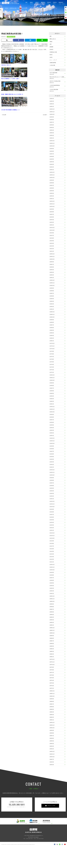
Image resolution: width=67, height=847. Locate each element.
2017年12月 (52, 343)
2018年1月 (52, 340)
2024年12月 (52, 140)
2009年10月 (52, 601)
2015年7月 (52, 419)
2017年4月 (52, 364)
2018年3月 (52, 335)
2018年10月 (52, 317)
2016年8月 (52, 385)
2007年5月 (52, 677)
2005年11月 (52, 725)
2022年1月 (52, 224)
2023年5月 (52, 190)
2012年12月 (52, 501)
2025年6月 (52, 124)
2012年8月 (52, 511)
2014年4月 (52, 459)
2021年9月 (52, 232)
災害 (50, 44)
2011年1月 (52, 561)
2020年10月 (52, 259)
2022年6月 (52, 217)
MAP (37, 837)
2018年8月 (52, 322)
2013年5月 (52, 488)
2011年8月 (52, 543)
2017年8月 (52, 353)
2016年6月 (52, 390)
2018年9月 (52, 319)
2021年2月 (52, 248)
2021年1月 (52, 251)
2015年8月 (52, 417)
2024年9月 (52, 148)
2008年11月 (52, 630)
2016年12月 (52, 375)
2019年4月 (52, 301)
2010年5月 (52, 582)
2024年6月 (52, 156)
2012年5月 (52, 519)
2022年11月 (52, 203)
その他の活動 (52, 65)
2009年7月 (52, 609)
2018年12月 (52, 311)
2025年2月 (52, 135)
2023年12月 (52, 172)
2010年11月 (52, 567)
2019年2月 (52, 306)
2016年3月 (52, 398)
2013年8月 (52, 480)
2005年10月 (52, 727)
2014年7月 (52, 451)
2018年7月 (52, 324)
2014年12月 (52, 438)
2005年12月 (52, 722)
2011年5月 (52, 551)
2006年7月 (52, 704)
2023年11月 (52, 174)
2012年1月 (52, 530)
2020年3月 (52, 272)
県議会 (51, 41)
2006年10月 (52, 696)
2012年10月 (52, 506)
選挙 (50, 36)
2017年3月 (52, 367)
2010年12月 (52, 564)
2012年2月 (52, 527)
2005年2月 (52, 748)
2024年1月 (52, 169)
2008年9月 (52, 635)
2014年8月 (52, 448)
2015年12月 (52, 406)
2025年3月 (52, 132)
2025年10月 (52, 114)
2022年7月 (52, 214)
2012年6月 (52, 517)
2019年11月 (52, 282)
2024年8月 (52, 151)
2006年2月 (52, 717)
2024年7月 (52, 153)
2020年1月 (52, 277)
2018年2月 (52, 338)
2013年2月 (52, 496)
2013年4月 (52, 490)
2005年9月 (52, 730)
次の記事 (45, 114)
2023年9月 (52, 180)
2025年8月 (52, 119)
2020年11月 (52, 256)
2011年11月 (52, 535)
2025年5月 (52, 127)
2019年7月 (52, 293)
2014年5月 (52, 456)
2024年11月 (52, 143)
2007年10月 (52, 664)
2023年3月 (52, 193)
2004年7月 (52, 759)
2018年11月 (52, 314)
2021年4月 (52, 243)
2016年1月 (52, 403)
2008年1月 (52, 656)
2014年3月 (52, 461)
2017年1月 (52, 372)
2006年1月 (52, 719)
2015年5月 (52, 425)
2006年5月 (52, 709)
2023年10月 (52, 177)
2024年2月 (52, 167)
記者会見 (51, 49)
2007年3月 (52, 683)
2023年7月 (52, 185)
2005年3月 (52, 746)
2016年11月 (52, 377)
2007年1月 (52, 688)
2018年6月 (52, 327)
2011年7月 (52, 546)
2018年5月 (52, 330)
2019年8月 (52, 290)
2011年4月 (52, 554)
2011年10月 (52, 538)
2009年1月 (52, 625)
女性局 (51, 57)
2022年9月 (52, 209)
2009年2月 (52, 622)
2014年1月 (52, 467)
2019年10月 (52, 285)
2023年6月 (52, 188)
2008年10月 (52, 633)
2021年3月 (52, 246)
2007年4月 (52, 680)
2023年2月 (52, 195)
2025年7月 (52, 122)
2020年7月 (52, 264)
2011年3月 (52, 556)
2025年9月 (52, 117)
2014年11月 (52, 440)
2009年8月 (52, 606)
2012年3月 (52, 525)
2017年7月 (52, 356)
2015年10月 (52, 411)
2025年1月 (52, 138)
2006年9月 (52, 698)
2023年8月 (52, 182)
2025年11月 (52, 111)
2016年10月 (52, 380)
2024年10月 (52, 145)
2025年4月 (52, 130)
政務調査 (51, 46)
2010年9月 (52, 572)
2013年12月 (52, 469)
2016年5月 (52, 393)
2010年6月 (52, 580)
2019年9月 (52, 288)
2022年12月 (52, 201)
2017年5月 (52, 361)
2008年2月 (52, 654)
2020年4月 (52, 269)
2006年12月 (52, 690)
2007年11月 (52, 661)
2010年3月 (52, 588)
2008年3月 (52, 651)
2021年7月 (52, 235)
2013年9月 (52, 477)
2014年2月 (52, 464)
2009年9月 (52, 604)
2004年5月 (52, 761)
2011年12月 (52, 532)
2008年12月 (52, 627)
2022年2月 (52, 222)
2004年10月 (52, 756)
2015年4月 (52, 427)
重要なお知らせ (53, 38)
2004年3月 (52, 764)
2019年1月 (52, 309)
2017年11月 (52, 346)
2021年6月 (52, 238)
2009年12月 (52, 596)
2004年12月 (52, 751)
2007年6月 (52, 675)
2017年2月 (52, 369)
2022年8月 (52, 211)
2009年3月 (52, 619)
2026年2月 (52, 103)
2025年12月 (52, 109)
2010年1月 (52, 593)
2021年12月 (52, 227)
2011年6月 (52, 548)
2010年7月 (52, 577)
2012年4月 (52, 522)
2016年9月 (52, 382)
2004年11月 (52, 754)
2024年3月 (52, 164)
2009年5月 (52, 614)
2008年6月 (52, 643)
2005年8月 (52, 733)
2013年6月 (52, 485)
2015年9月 (52, 414)
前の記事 (3, 114)
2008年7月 (52, 640)
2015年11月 (52, 409)
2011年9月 (52, 540)
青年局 (51, 54)
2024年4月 (52, 161)
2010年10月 (52, 569)
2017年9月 (52, 351)
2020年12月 (52, 253)
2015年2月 (52, 432)
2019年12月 (52, 280)
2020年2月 (52, 274)
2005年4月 (52, 743)
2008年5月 (52, 646)
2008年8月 (52, 638)
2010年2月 (52, 590)
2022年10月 (52, 206)
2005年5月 (52, 740)
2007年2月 (52, 685)
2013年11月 (52, 472)
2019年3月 (52, 303)
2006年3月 (52, 714)
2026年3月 (52, 101)
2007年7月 (52, 672)
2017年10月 (52, 348)
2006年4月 (52, 711)
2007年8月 (52, 669)
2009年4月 (52, 617)
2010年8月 (52, 575)
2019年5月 (52, 298)
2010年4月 (52, 585)
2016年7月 (52, 388)
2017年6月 (52, 359)
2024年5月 (52, 159)
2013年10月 (52, 475)
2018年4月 (52, 332)
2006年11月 (52, 693)
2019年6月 (52, 296)
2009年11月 (52, 598)
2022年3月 (52, 219)
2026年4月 (52, 98)
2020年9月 (52, 261)
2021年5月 (52, 240)
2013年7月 (52, 482)
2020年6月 (52, 267)
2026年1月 (52, 106)
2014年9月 (52, 446)
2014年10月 (52, 443)
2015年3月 (52, 430)
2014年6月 (52, 453)
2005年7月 (52, 735)
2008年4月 (52, 648)
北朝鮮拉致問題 (53, 62)
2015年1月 (52, 435)
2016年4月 (52, 396)
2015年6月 (52, 422)
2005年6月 (52, 738)
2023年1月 (52, 198)
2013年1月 (52, 498)
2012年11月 (52, 504)
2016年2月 (52, 401)
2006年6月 (52, 706)
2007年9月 (52, 667)
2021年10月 (52, 230)
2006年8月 (52, 701)
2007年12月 (52, 659)
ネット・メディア (53, 59)
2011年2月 (52, 559)
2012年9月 (52, 509)
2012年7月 (52, 514)
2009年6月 (52, 611)
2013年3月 (52, 493)
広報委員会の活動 (11, 36)
